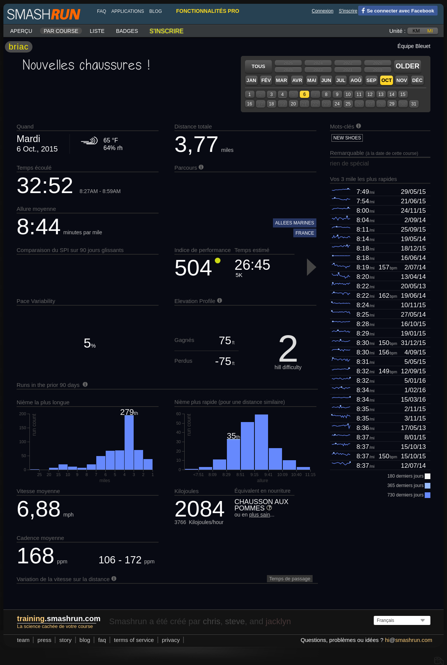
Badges (127, 31)
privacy (171, 640)
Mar (281, 80)
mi (430, 31)
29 (391, 104)
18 (271, 104)
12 (369, 94)
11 (358, 94)
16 (249, 104)
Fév (266, 80)
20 (293, 104)
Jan (251, 80)
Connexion (322, 11)
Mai (311, 80)
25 (347, 104)
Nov (401, 80)
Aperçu (21, 31)
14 (391, 94)
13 (380, 94)
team (23, 640)
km (416, 31)
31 (413, 104)
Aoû (355, 80)
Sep (371, 80)
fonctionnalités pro (207, 11)
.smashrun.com (58, 618)
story (65, 640)
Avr (297, 80)
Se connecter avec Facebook (396, 10)
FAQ (101, 11)
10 (347, 94)
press (44, 640)
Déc (417, 80)
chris (211, 621)
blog (155, 11)
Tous (258, 66)
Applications (127, 11)
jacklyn (278, 621)
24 (336, 104)
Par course (61, 31)
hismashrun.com (408, 640)
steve (235, 621)
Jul (341, 80)
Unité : (397, 31)
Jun (326, 80)
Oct (386, 80)
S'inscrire (348, 11)
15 (402, 94)
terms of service (134, 640)
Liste (97, 31)
